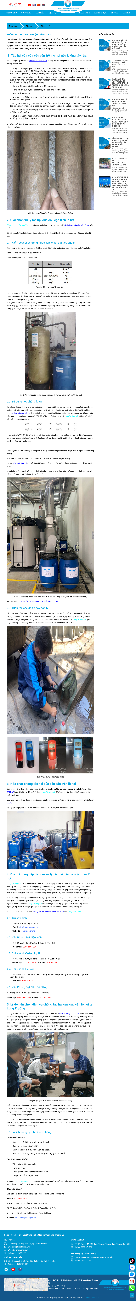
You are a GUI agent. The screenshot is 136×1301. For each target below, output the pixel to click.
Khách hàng (84, 13)
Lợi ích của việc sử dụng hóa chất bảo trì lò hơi (38, 601)
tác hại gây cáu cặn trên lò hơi (77, 225)
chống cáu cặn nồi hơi (21, 413)
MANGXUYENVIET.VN (92, 1298)
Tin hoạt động (46, 26)
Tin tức (114, 13)
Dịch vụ (52, 13)
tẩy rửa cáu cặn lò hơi (38, 60)
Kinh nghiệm (100, 13)
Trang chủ (11, 13)
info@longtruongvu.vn (16, 6)
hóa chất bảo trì (20, 463)
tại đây (9, 803)
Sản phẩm (39, 13)
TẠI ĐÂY (10, 792)
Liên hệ (126, 13)
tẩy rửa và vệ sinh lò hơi (69, 1013)
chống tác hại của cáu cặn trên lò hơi (48, 911)
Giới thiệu (26, 13)
